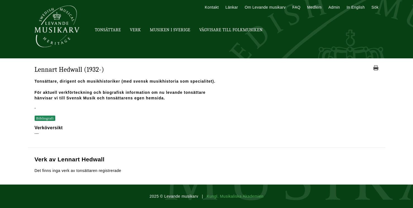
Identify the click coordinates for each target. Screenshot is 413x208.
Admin (334, 7)
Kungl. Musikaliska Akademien (235, 196)
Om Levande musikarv (265, 7)
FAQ (296, 7)
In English (356, 7)
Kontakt (212, 7)
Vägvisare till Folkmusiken (230, 29)
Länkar (231, 7)
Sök (374, 7)
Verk (135, 29)
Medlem (314, 7)
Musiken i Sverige (170, 29)
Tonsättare (108, 29)
